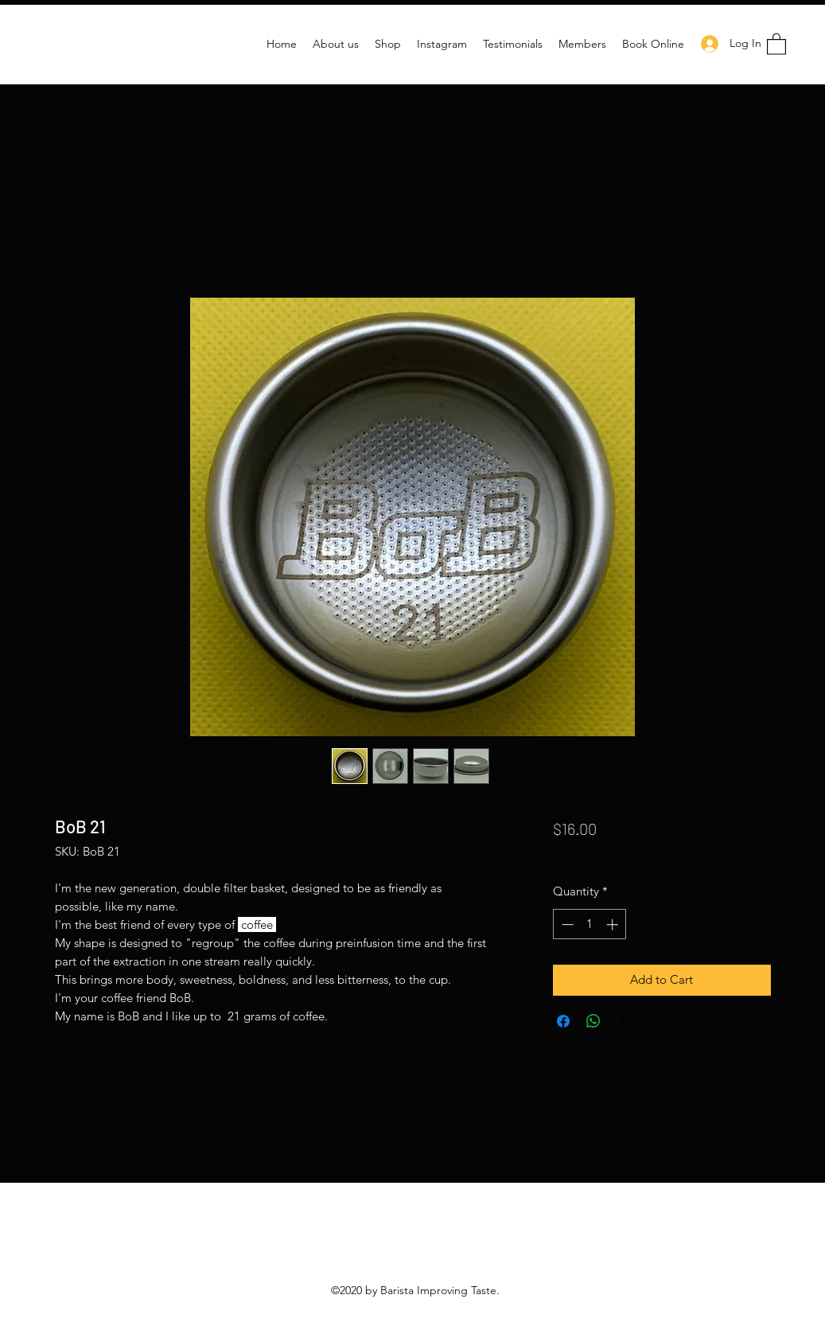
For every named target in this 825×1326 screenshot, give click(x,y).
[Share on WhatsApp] (593, 1021)
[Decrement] (566, 924)
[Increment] (614, 924)
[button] (776, 43)
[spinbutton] (590, 924)
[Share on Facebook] (563, 1021)
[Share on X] (623, 1021)
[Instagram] (413, 1238)
